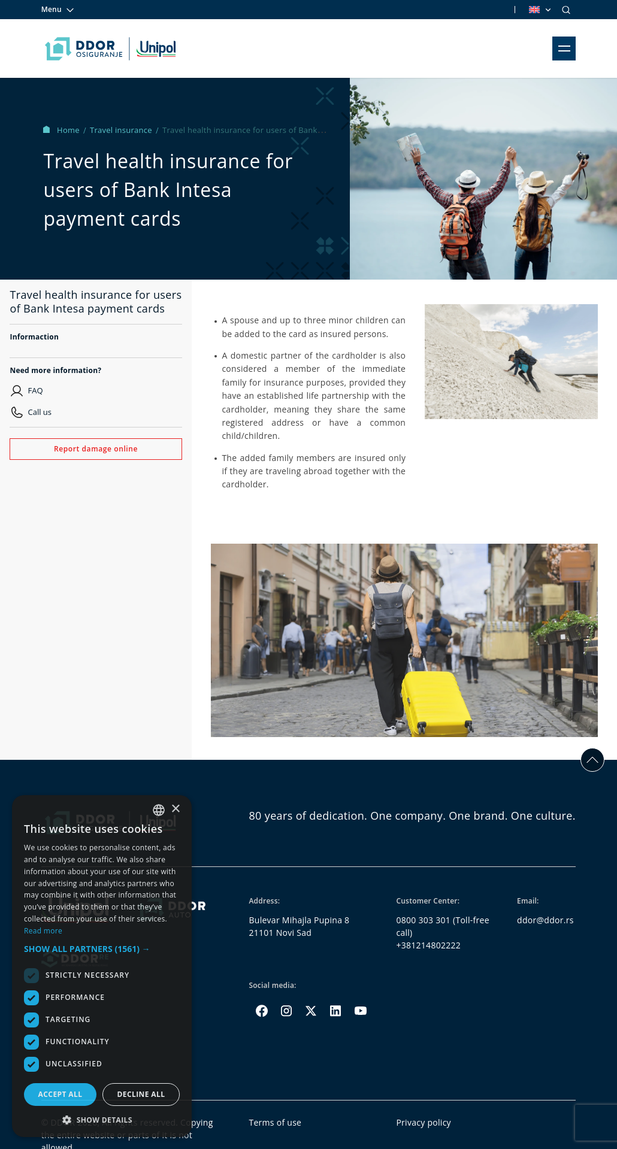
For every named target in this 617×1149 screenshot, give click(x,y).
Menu (58, 9)
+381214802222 (428, 945)
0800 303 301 (423, 920)
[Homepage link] (110, 48)
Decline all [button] (141, 1094)
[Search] (566, 9)
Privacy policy (423, 1122)
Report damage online (96, 449)
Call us (40, 412)
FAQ (35, 390)
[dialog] (102, 966)
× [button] (175, 809)
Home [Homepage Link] (62, 130)
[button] (102, 948)
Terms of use (275, 1122)
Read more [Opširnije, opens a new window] (43, 931)
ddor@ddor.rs (545, 920)
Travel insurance (122, 130)
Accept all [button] (60, 1094)
